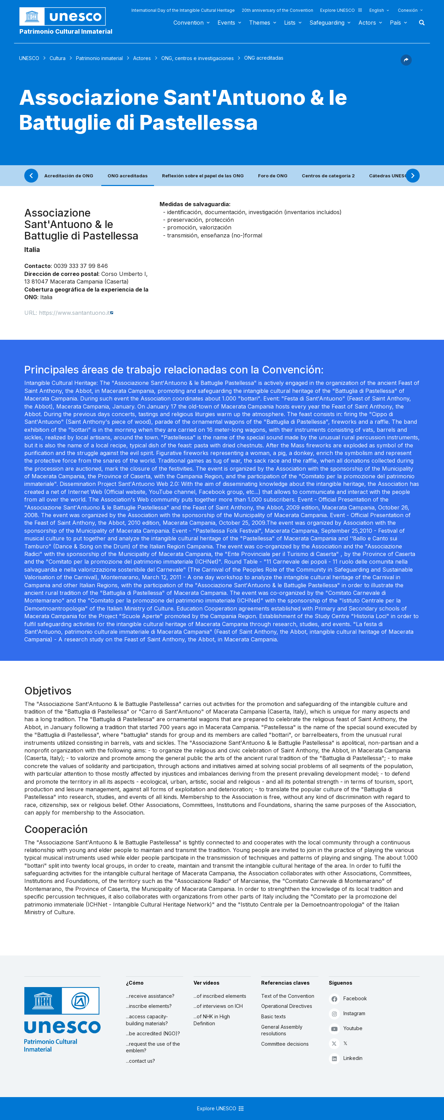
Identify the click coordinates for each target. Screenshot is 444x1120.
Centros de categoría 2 (328, 175)
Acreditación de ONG (68, 175)
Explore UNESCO (341, 10)
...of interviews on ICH (218, 1006)
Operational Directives (286, 1006)
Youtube (345, 1028)
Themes (259, 22)
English (376, 10)
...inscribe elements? (149, 1006)
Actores (142, 58)
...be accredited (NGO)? (153, 1033)
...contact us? (140, 1061)
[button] (406, 63)
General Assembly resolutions (281, 1030)
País (395, 22)
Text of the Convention (287, 996)
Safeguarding (326, 22)
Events (226, 22)
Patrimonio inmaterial (99, 58)
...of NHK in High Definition (212, 1019)
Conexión (408, 10)
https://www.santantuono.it (74, 312)
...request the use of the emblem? (153, 1047)
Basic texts (273, 1016)
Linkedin (345, 1058)
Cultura (58, 58)
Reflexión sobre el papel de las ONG (203, 175)
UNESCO (29, 58)
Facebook (348, 998)
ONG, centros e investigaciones (197, 58)
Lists (290, 22)
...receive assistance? (150, 996)
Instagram (347, 1013)
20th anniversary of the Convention (277, 10)
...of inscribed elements (220, 996)
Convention (188, 22)
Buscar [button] (420, 22)
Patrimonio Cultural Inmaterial (65, 31)
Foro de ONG (273, 175)
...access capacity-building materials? (147, 1019)
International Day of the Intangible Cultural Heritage (183, 10)
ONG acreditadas (128, 175)
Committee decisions (285, 1044)
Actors (367, 22)
